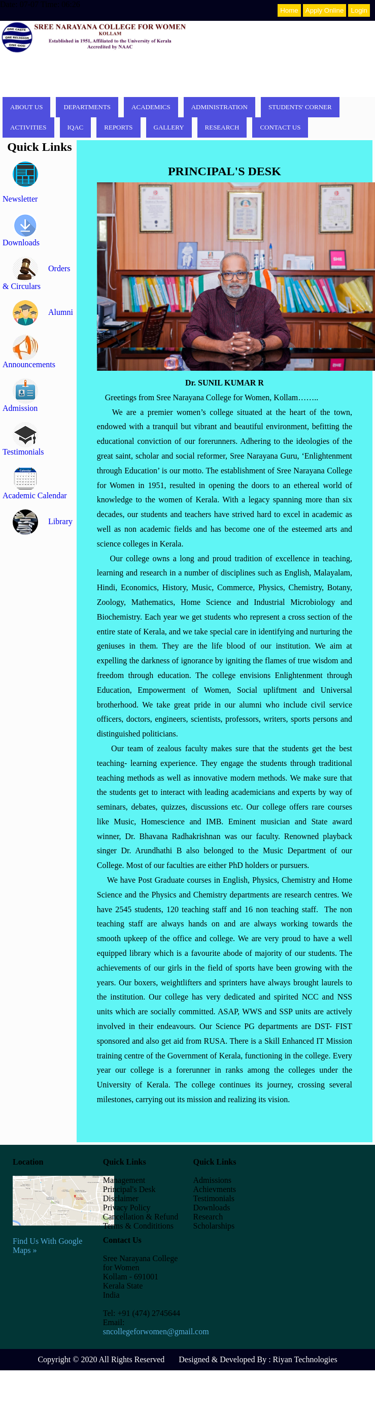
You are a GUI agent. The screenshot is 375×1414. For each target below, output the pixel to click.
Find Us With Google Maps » (63, 1236)
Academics (151, 107)
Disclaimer (121, 1198)
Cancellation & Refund (140, 1216)
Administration (219, 107)
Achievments (214, 1189)
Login (359, 10)
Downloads (211, 1207)
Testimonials (214, 1198)
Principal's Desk (129, 1189)
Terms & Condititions (138, 1226)
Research (222, 127)
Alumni (43, 312)
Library (43, 521)
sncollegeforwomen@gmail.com (156, 1331)
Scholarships (214, 1226)
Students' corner (300, 107)
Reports (118, 127)
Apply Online (324, 10)
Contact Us (280, 127)
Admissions (212, 1180)
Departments (87, 107)
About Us (26, 107)
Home (289, 10)
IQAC (75, 127)
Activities (28, 127)
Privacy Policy (127, 1207)
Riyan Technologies (305, 1359)
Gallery (169, 127)
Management (124, 1180)
